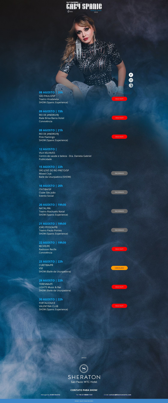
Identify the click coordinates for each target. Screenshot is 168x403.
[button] (119, 92)
